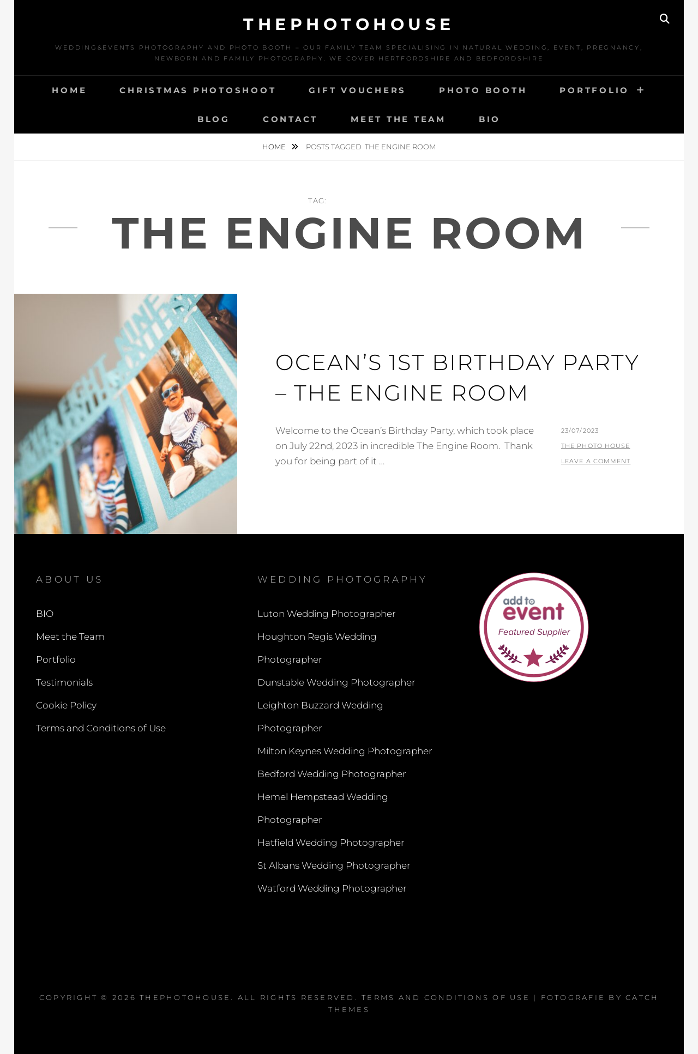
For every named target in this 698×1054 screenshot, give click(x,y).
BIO (490, 119)
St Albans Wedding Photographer (334, 865)
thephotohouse (349, 24)
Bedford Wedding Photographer (331, 773)
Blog (213, 119)
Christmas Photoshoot (197, 90)
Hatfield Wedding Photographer (331, 842)
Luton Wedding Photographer (326, 613)
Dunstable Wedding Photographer (336, 682)
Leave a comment (596, 461)
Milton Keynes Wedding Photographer (344, 751)
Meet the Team (398, 119)
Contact (290, 119)
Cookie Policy (66, 705)
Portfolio (594, 90)
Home (69, 90)
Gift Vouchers (357, 90)
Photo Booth (483, 90)
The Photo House (595, 446)
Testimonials (64, 682)
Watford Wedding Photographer (332, 888)
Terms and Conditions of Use (101, 728)
